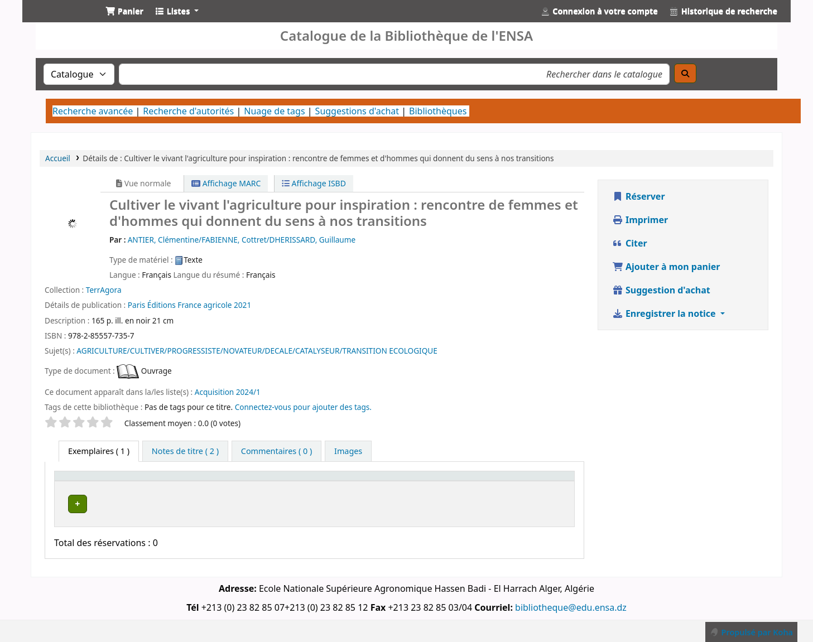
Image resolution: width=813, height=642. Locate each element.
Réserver (638, 196)
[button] (124, 11)
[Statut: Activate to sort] (474, 481)
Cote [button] (415, 481)
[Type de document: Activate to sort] (103, 481)
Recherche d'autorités (188, 111)
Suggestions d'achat (357, 111)
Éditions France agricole (190, 305)
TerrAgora (104, 289)
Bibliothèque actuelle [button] (197, 481)
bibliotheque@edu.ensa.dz (571, 604)
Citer (629, 243)
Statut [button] (466, 481)
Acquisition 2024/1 (228, 392)
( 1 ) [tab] (98, 451)
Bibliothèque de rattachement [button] (323, 481)
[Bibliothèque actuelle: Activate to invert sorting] (204, 481)
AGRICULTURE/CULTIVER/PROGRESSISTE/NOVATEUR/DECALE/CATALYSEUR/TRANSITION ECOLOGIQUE (256, 350)
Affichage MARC (226, 183)
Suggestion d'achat (661, 290)
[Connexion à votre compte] (599, 11)
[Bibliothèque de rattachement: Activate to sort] (329, 481)
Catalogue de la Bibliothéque (59, 21)
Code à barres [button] (529, 481)
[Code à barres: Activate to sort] (535, 481)
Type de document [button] (96, 481)
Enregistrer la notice (665, 313)
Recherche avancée (92, 111)
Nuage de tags (274, 111)
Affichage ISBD (314, 183)
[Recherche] (685, 73)
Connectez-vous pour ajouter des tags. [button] (303, 407)
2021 (242, 305)
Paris (136, 305)
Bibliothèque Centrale (201, 502)
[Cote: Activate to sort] (425, 481)
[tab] (185, 451)
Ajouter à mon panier (666, 266)
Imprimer (640, 220)
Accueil (57, 158)
